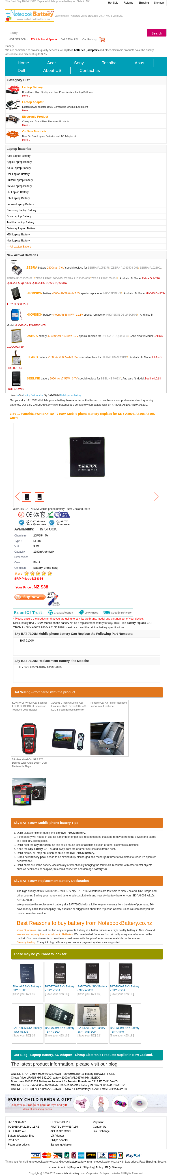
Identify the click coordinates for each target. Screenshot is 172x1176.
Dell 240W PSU (70, 39)
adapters (93, 50)
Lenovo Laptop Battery (20, 204)
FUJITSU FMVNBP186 (64, 1126)
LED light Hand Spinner (44, 39)
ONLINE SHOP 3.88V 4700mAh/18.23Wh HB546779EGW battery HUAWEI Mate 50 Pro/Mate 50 (69, 1089)
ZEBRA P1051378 (99, 267)
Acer (51, 62)
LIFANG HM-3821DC (114, 357)
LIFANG (32, 357)
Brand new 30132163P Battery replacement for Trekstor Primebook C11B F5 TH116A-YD (64, 1081)
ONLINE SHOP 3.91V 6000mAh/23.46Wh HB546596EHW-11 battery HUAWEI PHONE (63, 1073)
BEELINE (33, 378)
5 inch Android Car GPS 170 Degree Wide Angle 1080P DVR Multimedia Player (29, 763)
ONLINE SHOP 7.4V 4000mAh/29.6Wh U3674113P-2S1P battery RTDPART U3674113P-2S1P (68, 1085)
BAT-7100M (27, 640)
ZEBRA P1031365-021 (20, 278)
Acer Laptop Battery (18, 155)
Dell (21, 70)
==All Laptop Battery (19, 246)
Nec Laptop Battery (18, 240)
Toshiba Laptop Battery (20, 222)
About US (52, 70)
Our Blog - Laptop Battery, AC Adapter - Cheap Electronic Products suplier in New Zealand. (83, 1055)
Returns (128, 2)
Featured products (19, 1144)
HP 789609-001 (17, 1122)
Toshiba (109, 62)
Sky (21, 395)
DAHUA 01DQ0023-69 (115, 335)
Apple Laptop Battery (19, 162)
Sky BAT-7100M (52, 395)
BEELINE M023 (110, 378)
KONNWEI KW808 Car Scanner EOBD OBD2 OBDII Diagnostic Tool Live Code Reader (29, 706)
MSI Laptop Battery (18, 234)
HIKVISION (34, 293)
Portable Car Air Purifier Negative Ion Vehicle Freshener (108, 704)
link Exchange (101, 1131)
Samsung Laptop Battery (21, 210)
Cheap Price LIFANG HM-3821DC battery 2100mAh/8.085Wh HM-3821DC (55, 1077)
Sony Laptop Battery (19, 216)
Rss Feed (13, 1140)
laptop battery (77, 1161)
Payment (98, 1122)
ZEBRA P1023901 (150, 267)
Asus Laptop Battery (19, 168)
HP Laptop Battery (18, 192)
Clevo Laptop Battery (19, 186)
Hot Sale (113, 2)
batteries (79, 50)
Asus (139, 62)
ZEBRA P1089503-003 (124, 267)
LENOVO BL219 (60, 1122)
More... (26, 95)
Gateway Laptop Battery (21, 228)
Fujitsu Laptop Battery (20, 180)
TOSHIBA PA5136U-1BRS (23, 1126)
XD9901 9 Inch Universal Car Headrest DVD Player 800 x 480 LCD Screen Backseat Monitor (68, 706)
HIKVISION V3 (112, 293)
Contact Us (99, 1126)
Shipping (143, 2)
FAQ (108, 1167)
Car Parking (89, 39)
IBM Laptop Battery (18, 198)
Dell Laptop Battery (18, 174)
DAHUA (32, 335)
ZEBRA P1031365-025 (48, 278)
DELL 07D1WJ (17, 1131)
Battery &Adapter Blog (21, 1135)
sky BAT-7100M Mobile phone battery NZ (48, 623)
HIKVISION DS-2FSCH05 (121, 314)
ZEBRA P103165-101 (104, 278)
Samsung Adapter (61, 1144)
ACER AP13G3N (60, 1131)
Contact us (90, 70)
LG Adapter (57, 1135)
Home (23, 62)
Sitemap (159, 2)
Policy (99, 1167)
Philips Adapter (59, 1140)
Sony (79, 62)
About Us (63, 1167)
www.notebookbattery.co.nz (71, 1173)
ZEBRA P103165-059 (77, 278)
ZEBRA (31, 267)
